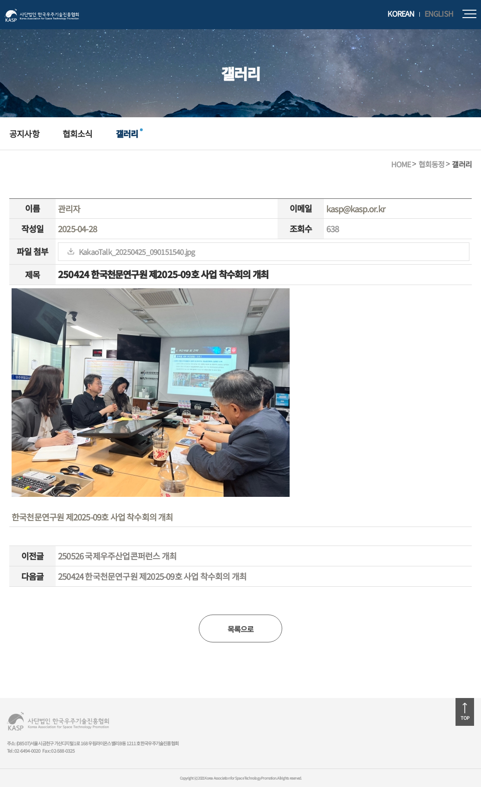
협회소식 (78, 133)
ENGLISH (438, 13)
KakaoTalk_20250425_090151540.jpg (137, 251)
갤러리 (127, 133)
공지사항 (24, 133)
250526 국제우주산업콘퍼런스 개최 (117, 556)
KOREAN (400, 13)
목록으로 (241, 629)
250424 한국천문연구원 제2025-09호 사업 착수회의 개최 (152, 576)
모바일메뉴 (469, 14)
